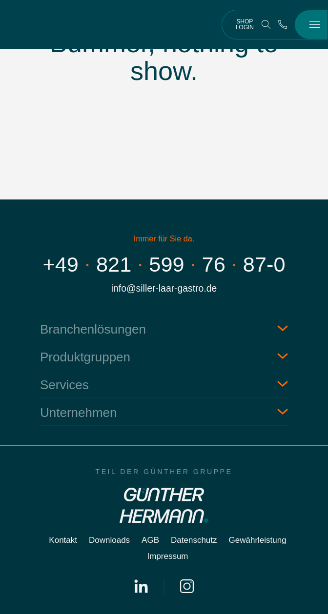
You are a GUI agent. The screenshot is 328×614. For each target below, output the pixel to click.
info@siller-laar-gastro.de (164, 288)
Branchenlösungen (93, 329)
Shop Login (245, 24)
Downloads (109, 540)
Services (64, 384)
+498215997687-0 (164, 264)
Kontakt (63, 540)
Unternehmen (78, 412)
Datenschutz (194, 540)
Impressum (167, 556)
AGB (150, 540)
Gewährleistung (258, 540)
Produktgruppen (85, 357)
